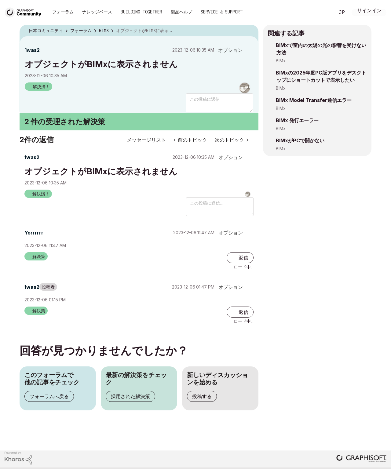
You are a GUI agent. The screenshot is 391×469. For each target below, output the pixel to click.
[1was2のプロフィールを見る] (32, 50)
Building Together (141, 12)
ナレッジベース (97, 12)
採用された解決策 (130, 396)
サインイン (369, 11)
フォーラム (63, 12)
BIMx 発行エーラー (297, 120)
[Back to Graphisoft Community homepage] (25, 11)
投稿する (202, 396)
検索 (323, 12)
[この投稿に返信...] (219, 102)
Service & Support (221, 12)
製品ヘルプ (181, 12)
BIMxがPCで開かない (300, 140)
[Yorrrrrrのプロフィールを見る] (33, 233)
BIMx (281, 60)
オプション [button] (230, 50)
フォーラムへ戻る (49, 396)
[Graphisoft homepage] (361, 459)
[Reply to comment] (240, 257)
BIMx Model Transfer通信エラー (314, 100)
